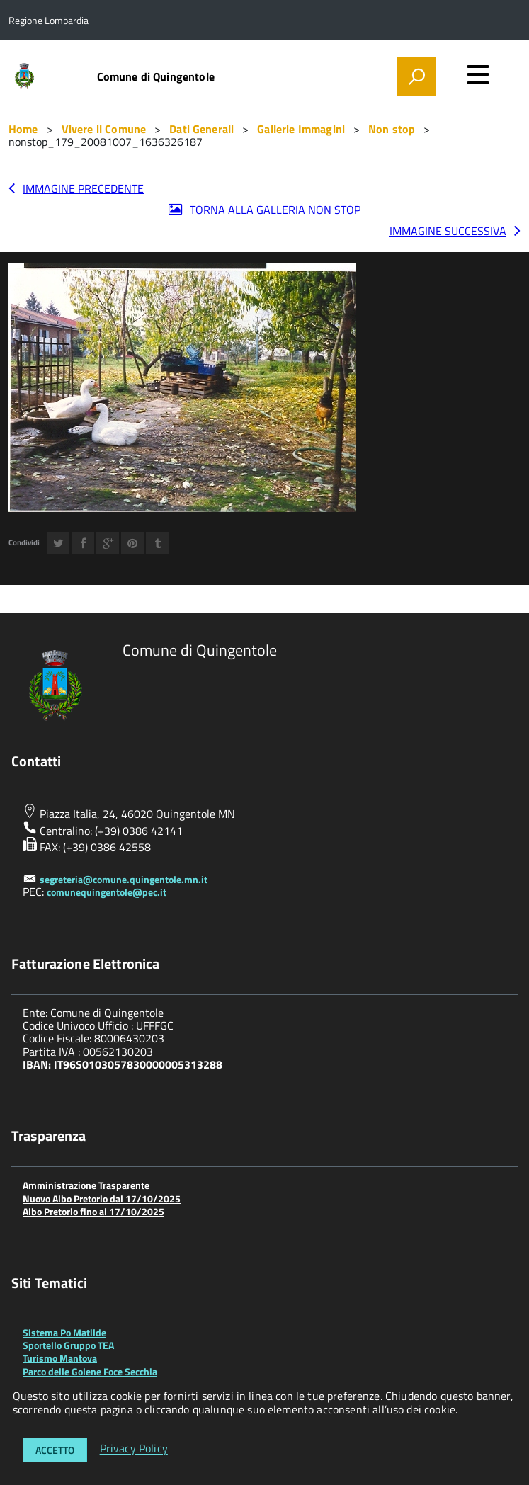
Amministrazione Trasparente (86, 1185)
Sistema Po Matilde (64, 1332)
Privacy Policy (134, 1448)
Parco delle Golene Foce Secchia (90, 1371)
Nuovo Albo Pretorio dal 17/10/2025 (102, 1198)
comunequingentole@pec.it (106, 891)
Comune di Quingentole (156, 76)
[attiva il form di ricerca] (416, 76)
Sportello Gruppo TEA (68, 1345)
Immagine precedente (83, 188)
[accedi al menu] (478, 74)
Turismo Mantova (60, 1357)
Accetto (54, 1450)
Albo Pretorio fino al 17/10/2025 (93, 1211)
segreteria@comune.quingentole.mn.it (123, 879)
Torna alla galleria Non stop (273, 209)
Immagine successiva (447, 230)
